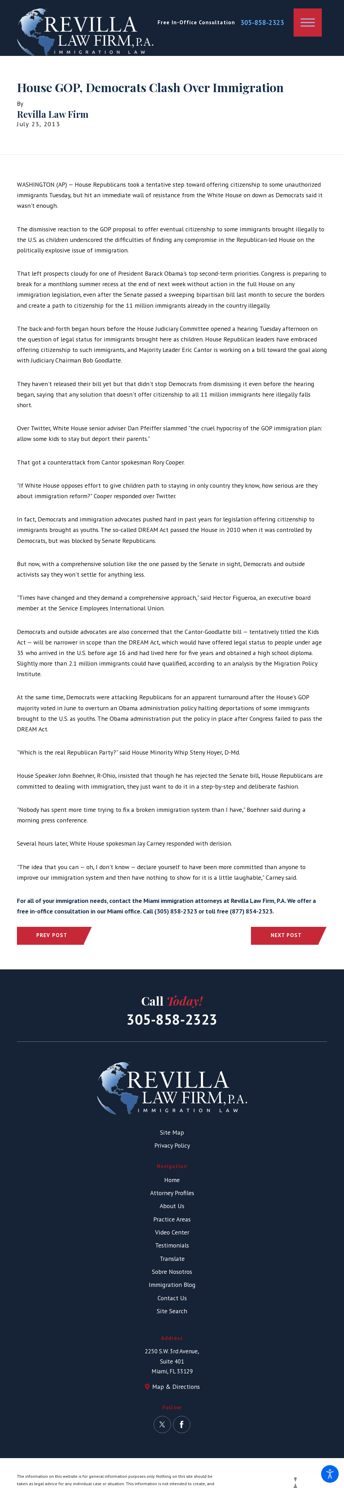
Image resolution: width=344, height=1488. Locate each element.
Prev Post (51, 935)
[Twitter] (162, 1424)
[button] (330, 1474)
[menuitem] (172, 1180)
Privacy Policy (172, 1145)
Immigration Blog (172, 1285)
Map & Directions (176, 1387)
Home (172, 1180)
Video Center (172, 1232)
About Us (172, 1206)
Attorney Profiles (172, 1193)
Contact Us (172, 1298)
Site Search (172, 1311)
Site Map (172, 1132)
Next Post (286, 935)
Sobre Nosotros (172, 1272)
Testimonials (172, 1245)
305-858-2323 (262, 22)
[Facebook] (181, 1424)
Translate (172, 1259)
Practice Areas (172, 1219)
